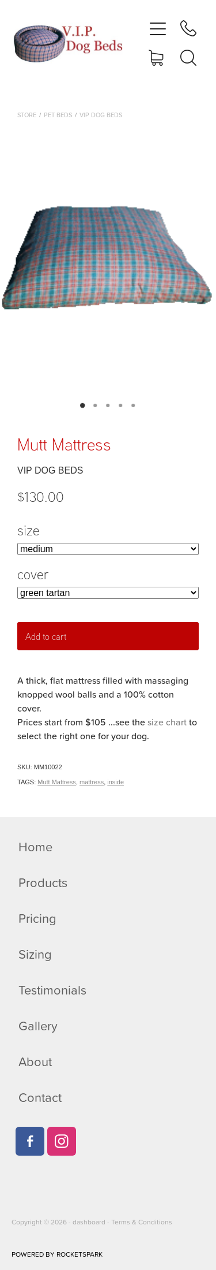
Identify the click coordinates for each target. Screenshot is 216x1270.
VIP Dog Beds (100, 115)
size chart (167, 722)
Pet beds (58, 115)
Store (26, 115)
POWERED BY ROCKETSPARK (57, 1254)
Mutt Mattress (56, 782)
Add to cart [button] (45, 636)
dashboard (89, 1222)
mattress (91, 782)
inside (115, 782)
